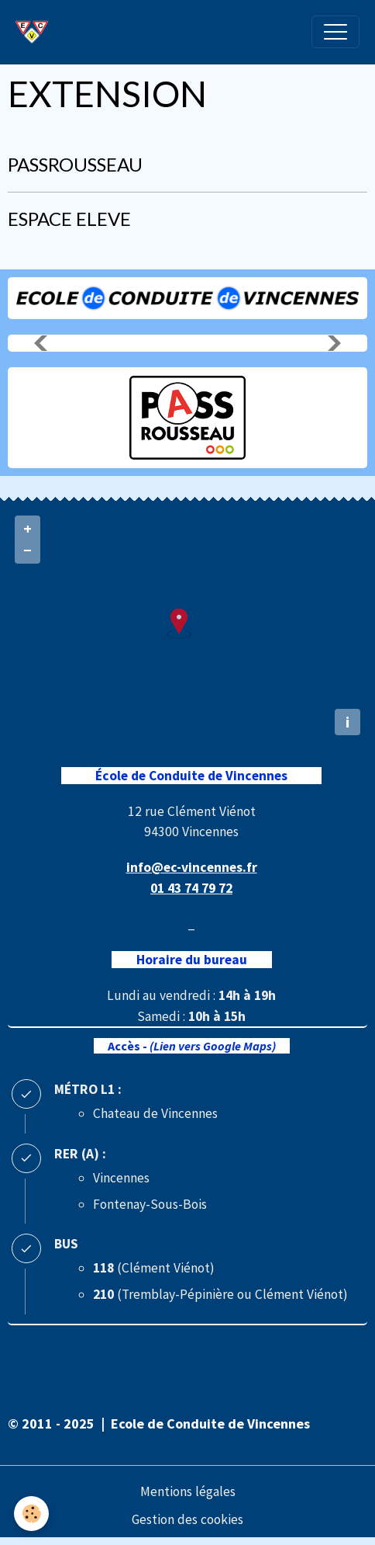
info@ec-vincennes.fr (191, 867)
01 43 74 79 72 (191, 888)
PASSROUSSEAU (75, 164)
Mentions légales (188, 1491)
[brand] (35, 32)
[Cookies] (31, 1513)
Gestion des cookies (187, 1519)
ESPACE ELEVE (69, 218)
